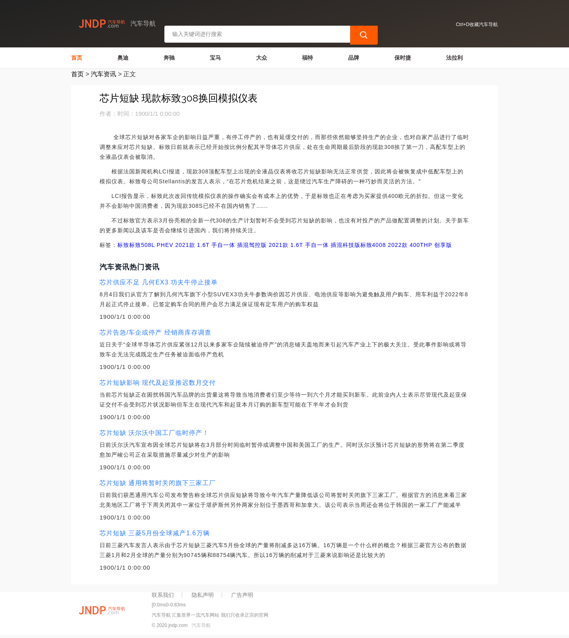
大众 (261, 57)
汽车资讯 (103, 74)
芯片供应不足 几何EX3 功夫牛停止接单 (159, 282)
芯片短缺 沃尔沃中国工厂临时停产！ (154, 432)
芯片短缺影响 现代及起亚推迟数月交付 (158, 382)
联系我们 (163, 595)
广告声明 (242, 595)
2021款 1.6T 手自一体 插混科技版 (313, 245)
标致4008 (373, 245)
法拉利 (454, 57)
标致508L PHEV (151, 245)
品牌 (353, 57)
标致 (123, 245)
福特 (307, 57)
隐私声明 (203, 595)
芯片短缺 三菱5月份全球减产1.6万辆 (155, 533)
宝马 (215, 57)
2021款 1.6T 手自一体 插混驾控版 (220, 245)
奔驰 (169, 57)
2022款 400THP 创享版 (419, 245)
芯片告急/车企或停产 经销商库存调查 (155, 332)
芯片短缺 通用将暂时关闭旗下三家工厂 (158, 483)
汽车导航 (201, 625)
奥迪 (122, 57)
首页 (76, 57)
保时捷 (402, 57)
